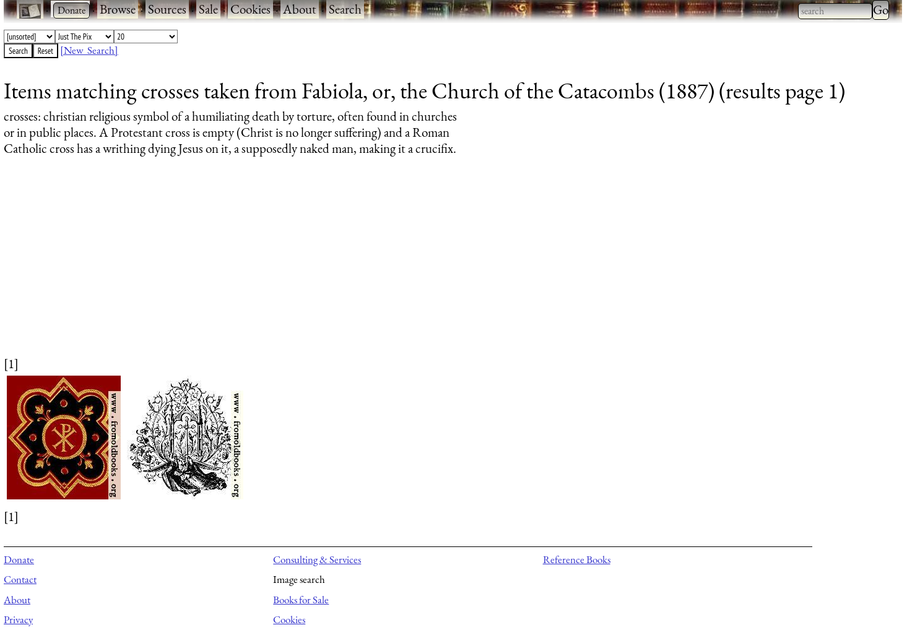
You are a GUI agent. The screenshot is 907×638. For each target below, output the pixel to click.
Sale (208, 9)
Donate (19, 559)
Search (345, 9)
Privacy (18, 619)
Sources (167, 9)
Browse (118, 9)
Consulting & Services (317, 559)
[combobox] (835, 11)
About (299, 9)
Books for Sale (301, 599)
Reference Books (576, 559)
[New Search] (89, 50)
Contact (20, 579)
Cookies (250, 9)
